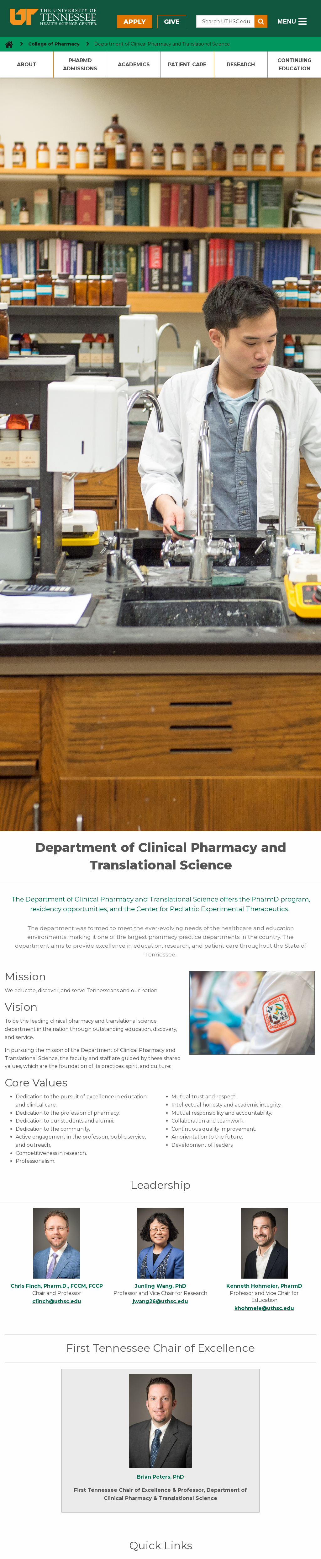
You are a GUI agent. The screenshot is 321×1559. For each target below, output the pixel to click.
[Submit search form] (261, 21)
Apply (135, 21)
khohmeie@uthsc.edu (264, 1308)
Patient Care (187, 65)
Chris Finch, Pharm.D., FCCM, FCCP (57, 1286)
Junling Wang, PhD (160, 1286)
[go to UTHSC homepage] (6, 44)
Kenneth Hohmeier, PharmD (264, 1286)
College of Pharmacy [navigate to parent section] (54, 44)
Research (241, 65)
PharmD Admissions (80, 64)
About (26, 65)
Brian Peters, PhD (160, 1477)
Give (172, 21)
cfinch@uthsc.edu (56, 1301)
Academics (134, 65)
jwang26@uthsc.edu (160, 1301)
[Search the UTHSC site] (225, 21)
